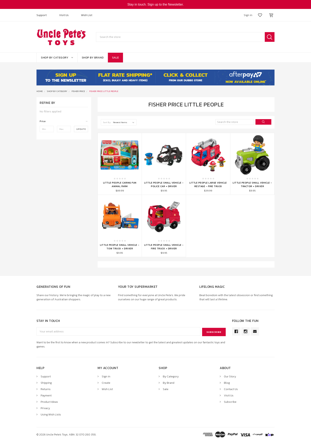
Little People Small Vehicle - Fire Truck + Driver (164, 246)
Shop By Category (57, 57)
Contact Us (231, 388)
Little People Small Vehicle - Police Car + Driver (164, 184)
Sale (115, 57)
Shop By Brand (93, 57)
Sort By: (107, 122)
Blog (227, 382)
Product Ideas (49, 401)
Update (81, 129)
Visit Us (64, 15)
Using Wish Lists (51, 414)
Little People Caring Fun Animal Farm (119, 184)
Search (269, 37)
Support (41, 15)
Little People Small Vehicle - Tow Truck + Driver (119, 246)
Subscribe (230, 401)
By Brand (168, 382)
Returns (46, 388)
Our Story (230, 376)
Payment (46, 395)
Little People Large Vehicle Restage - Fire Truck (208, 184)
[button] (64, 121)
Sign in (106, 376)
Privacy (45, 408)
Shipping (46, 382)
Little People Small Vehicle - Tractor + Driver (252, 184)
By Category (171, 376)
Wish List (86, 15)
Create (106, 382)
